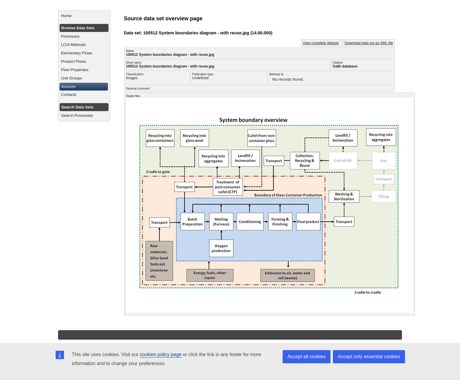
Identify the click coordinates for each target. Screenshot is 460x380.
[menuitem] (84, 16)
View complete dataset (321, 43)
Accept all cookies (306, 356)
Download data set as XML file (369, 43)
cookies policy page (161, 354)
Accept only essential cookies (369, 356)
